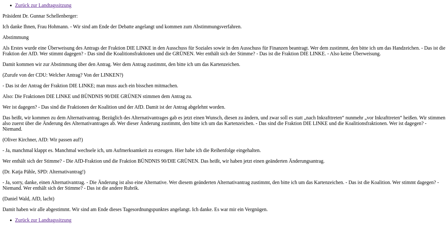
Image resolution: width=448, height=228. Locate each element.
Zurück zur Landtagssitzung (43, 5)
